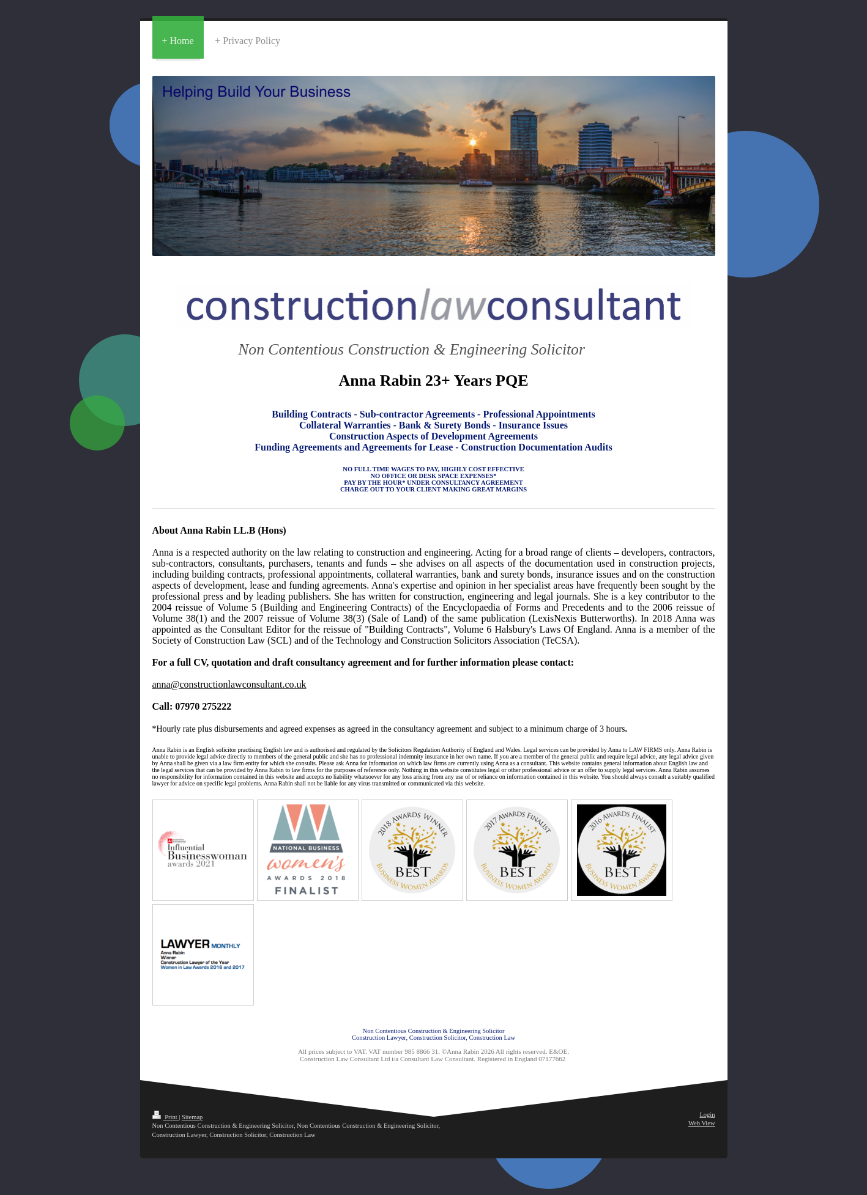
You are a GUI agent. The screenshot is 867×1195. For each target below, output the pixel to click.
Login (707, 1114)
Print (165, 1117)
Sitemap (192, 1117)
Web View (701, 1123)
